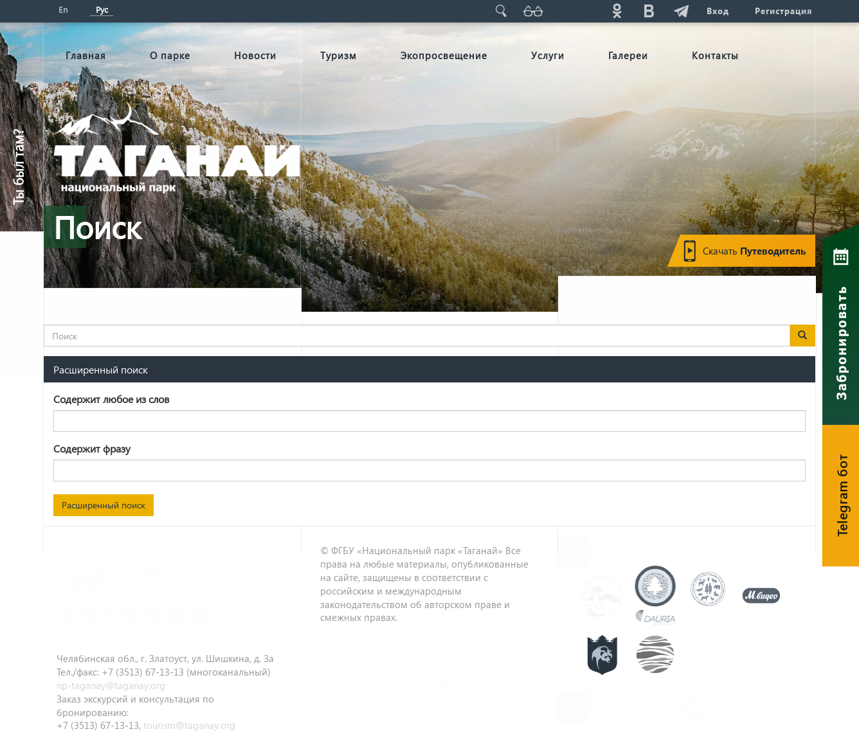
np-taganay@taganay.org (111, 685)
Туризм (338, 55)
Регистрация (783, 10)
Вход (718, 10)
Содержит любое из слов (111, 399)
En (63, 9)
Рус (102, 9)
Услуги (548, 55)
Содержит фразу (92, 448)
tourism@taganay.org (189, 725)
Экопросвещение (444, 55)
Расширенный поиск (103, 505)
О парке (170, 55)
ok (617, 10)
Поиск (501, 10)
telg (681, 10)
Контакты (715, 55)
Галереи (628, 55)
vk (649, 10)
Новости (255, 55)
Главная (86, 55)
